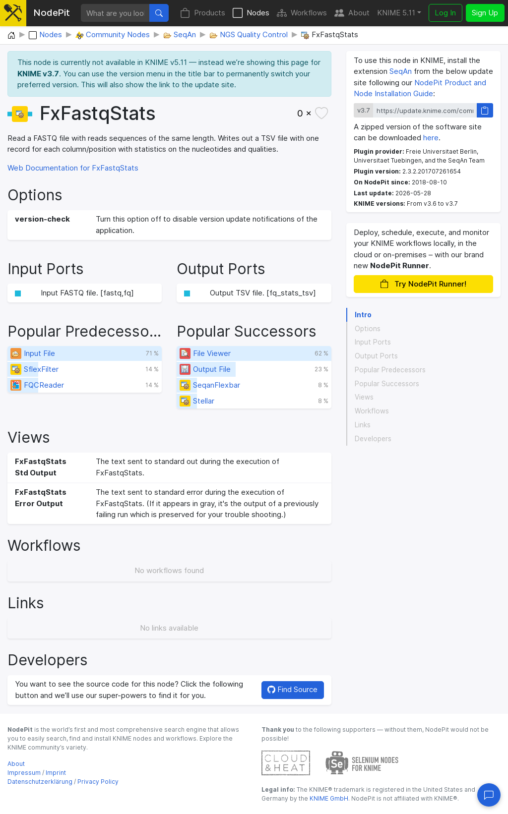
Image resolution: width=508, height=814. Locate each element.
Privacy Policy (98, 781)
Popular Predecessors (390, 370)
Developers (373, 439)
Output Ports (376, 356)
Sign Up (485, 12)
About (352, 13)
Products (202, 13)
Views (364, 397)
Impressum (24, 772)
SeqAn (400, 71)
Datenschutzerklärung (39, 781)
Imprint (56, 772)
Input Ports (373, 342)
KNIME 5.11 (396, 12)
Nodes (251, 13)
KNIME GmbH (328, 798)
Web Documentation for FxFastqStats (72, 168)
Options (368, 329)
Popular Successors (387, 384)
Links (363, 425)
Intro (363, 315)
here (431, 137)
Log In (445, 12)
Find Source (292, 689)
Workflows (302, 13)
